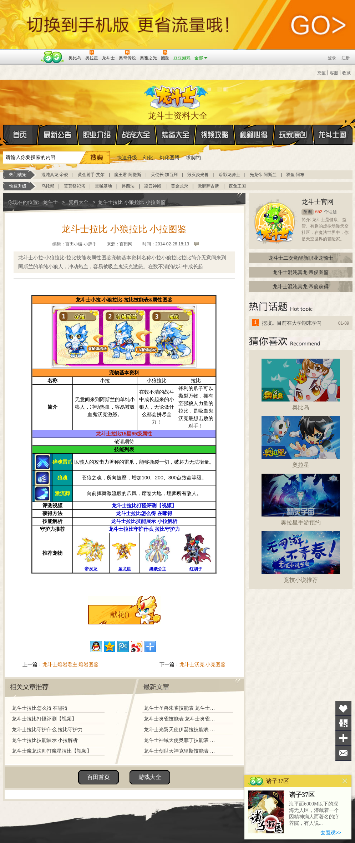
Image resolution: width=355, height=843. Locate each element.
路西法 (128, 186)
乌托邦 (47, 186)
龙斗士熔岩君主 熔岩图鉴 (70, 664)
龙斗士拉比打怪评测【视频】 (44, 719)
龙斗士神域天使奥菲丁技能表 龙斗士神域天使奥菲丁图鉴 (181, 740)
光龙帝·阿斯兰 (263, 174)
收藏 (346, 72)
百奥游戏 (21, 53)
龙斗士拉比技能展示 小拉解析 (45, 740)
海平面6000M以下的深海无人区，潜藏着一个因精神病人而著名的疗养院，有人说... (314, 813)
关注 (343, 723)
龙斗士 (176, 95)
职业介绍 (97, 135)
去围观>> (330, 832)
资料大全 (78, 202)
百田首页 (98, 777)
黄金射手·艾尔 (91, 174)
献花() (119, 614)
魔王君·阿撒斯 (127, 174)
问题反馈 (343, 753)
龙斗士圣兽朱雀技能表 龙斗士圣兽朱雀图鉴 (181, 708)
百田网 (52, 57)
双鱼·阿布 (295, 174)
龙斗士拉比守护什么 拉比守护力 (47, 729)
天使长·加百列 (164, 174)
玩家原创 (293, 135)
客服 (334, 72)
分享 (343, 738)
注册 (345, 57)
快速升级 (127, 157)
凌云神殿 (152, 186)
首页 (3, 135)
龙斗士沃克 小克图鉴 (202, 664)
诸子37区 (302, 794)
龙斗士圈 (332, 128)
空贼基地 (103, 186)
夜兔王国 (237, 186)
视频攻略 (214, 135)
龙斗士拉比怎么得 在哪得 (40, 708)
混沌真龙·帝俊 (54, 174)
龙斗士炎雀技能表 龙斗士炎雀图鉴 (181, 719)
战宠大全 (136, 135)
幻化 (148, 157)
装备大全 (175, 135)
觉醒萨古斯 (208, 186)
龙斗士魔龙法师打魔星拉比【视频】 (52, 751)
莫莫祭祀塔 (74, 186)
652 (319, 211)
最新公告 (57, 135)
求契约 (193, 157)
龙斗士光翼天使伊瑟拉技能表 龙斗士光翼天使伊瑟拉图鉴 (181, 729)
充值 (321, 72)
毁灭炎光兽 (198, 174)
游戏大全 (149, 777)
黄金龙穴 (179, 186)
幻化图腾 (169, 157)
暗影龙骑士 (229, 174)
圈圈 (307, 212)
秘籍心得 (254, 135)
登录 (332, 57)
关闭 (345, 781)
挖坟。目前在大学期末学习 (292, 323)
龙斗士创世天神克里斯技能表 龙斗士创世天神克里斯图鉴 (181, 751)
